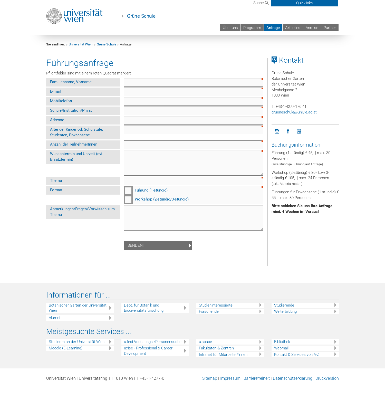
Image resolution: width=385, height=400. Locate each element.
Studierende (284, 305)
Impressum (230, 378)
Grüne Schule (141, 16)
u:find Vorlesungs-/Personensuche (152, 341)
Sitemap (209, 378)
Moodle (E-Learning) (65, 348)
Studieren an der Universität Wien (76, 341)
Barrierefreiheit (257, 378)
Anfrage (273, 27)
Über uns (230, 27)
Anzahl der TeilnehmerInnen (73, 144)
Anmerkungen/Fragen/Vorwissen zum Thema (82, 212)
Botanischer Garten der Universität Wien (78, 308)
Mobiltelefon (61, 101)
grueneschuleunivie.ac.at (294, 112)
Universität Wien (81, 44)
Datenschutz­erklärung (292, 378)
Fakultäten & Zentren (216, 348)
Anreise (312, 27)
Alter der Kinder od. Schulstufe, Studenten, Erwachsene (76, 132)
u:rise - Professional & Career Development (148, 351)
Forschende (209, 311)
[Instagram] (277, 131)
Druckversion (327, 378)
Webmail (281, 348)
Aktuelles (292, 27)
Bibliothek (282, 341)
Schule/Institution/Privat (71, 110)
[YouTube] (299, 131)
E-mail (55, 91)
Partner (330, 27)
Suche (261, 3)
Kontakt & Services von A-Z (296, 354)
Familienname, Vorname (71, 82)
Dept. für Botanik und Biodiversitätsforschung (143, 308)
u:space (205, 341)
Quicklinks (304, 3)
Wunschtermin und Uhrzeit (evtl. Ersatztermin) (77, 156)
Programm (252, 27)
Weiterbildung (285, 311)
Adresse (57, 120)
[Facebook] (288, 131)
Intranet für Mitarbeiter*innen (223, 354)
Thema (56, 180)
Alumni (54, 318)
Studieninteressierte (216, 305)
